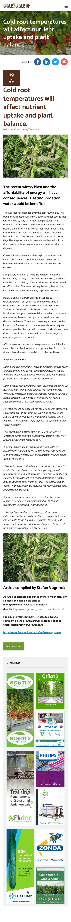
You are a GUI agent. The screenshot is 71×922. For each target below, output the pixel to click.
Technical (33, 129)
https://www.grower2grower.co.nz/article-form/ (38, 609)
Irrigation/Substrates (15, 129)
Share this (26, 61)
